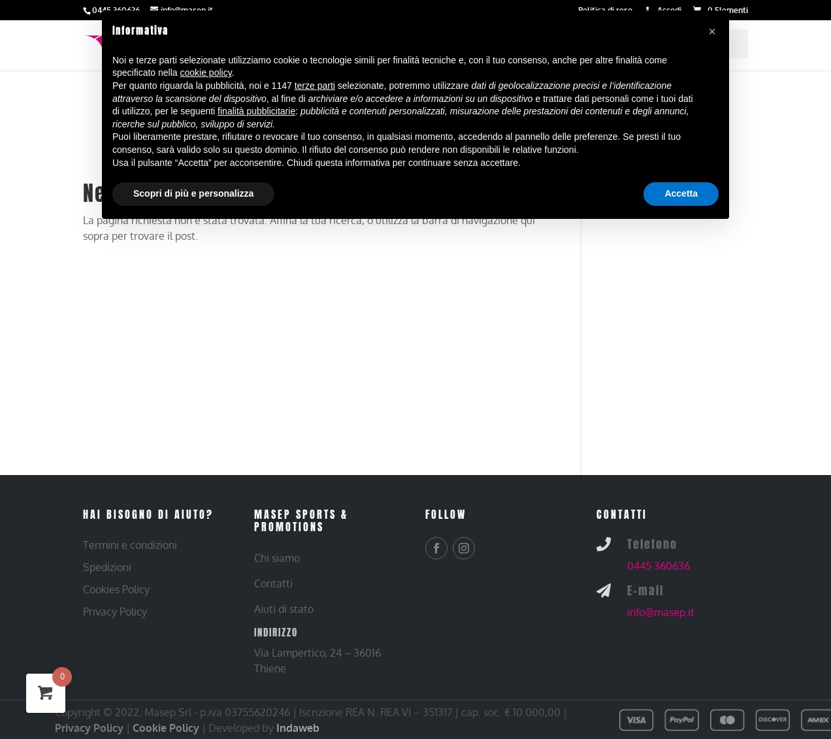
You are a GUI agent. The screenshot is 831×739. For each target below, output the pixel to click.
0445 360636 (658, 565)
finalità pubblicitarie (256, 111)
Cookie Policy (166, 727)
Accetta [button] (681, 193)
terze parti (315, 85)
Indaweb (297, 727)
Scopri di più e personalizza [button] (193, 193)
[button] (712, 31)
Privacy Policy (89, 727)
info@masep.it (660, 612)
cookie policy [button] (206, 72)
